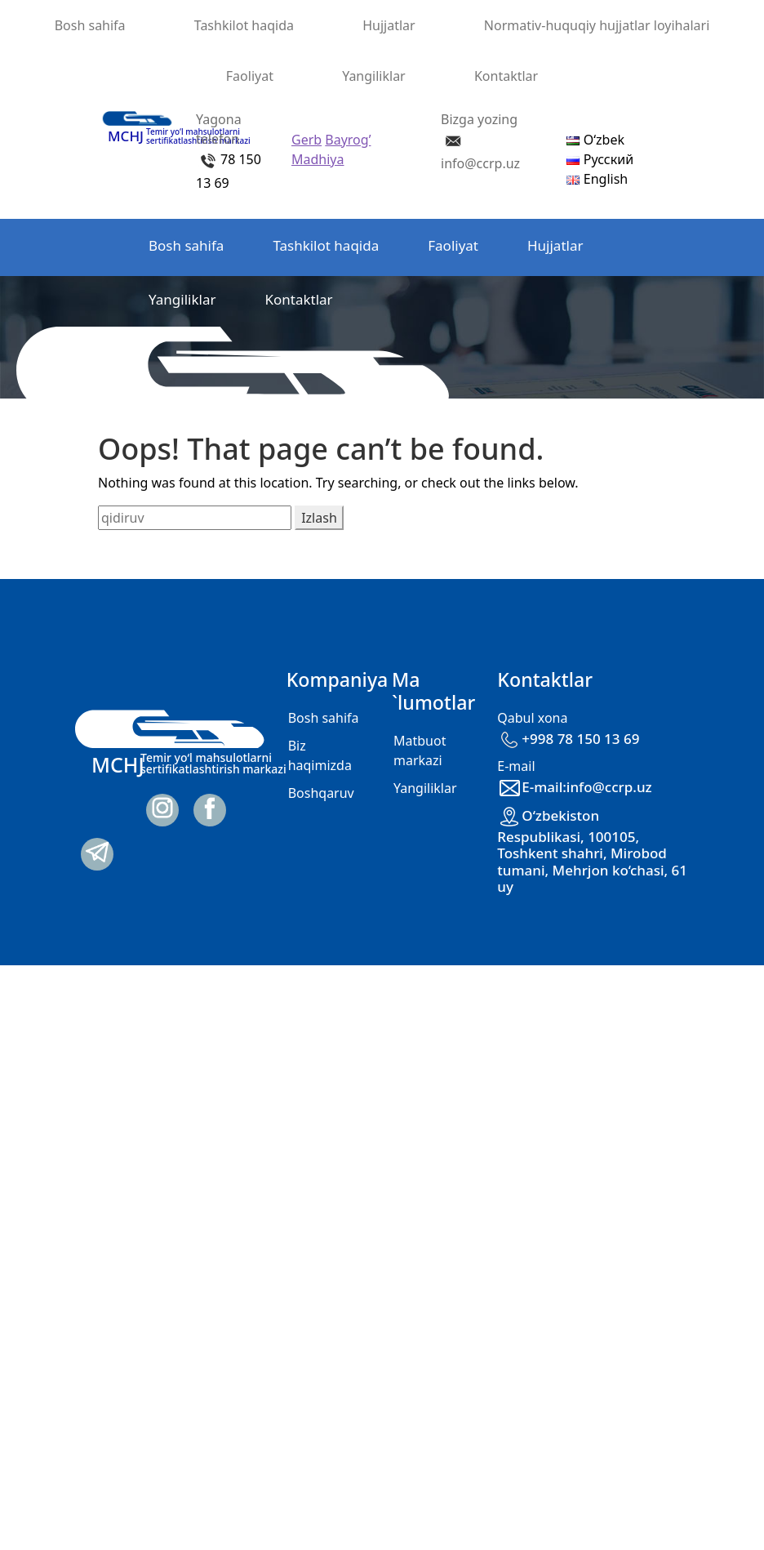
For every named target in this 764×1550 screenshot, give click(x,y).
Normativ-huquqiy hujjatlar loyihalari (597, 25)
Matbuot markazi (419, 750)
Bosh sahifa (90, 25)
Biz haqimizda (320, 755)
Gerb (306, 140)
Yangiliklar (374, 76)
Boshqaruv (321, 793)
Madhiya (317, 159)
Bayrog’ (348, 140)
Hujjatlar (388, 25)
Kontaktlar (506, 76)
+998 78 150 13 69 (568, 738)
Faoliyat (249, 76)
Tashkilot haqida (244, 25)
